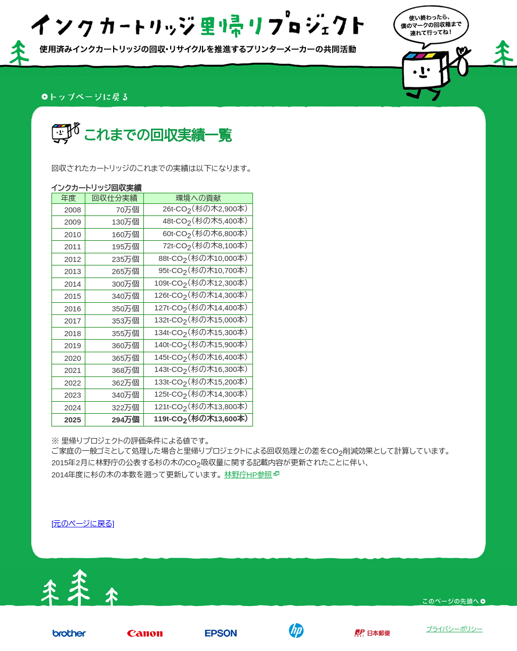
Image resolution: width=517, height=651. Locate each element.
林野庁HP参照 (248, 474)
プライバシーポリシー (454, 629)
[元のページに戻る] (82, 523)
